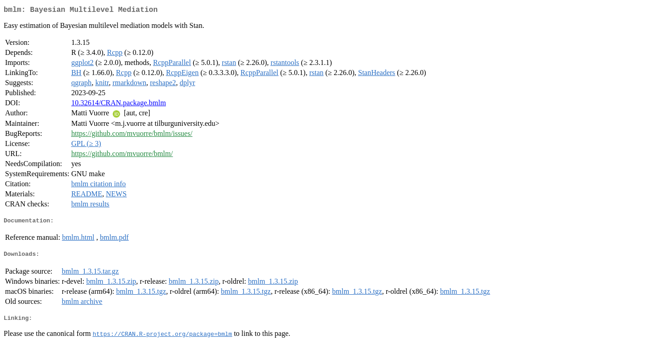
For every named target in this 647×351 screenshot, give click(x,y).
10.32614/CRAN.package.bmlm (118, 104)
